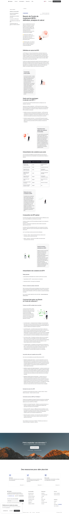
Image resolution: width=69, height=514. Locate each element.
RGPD (30, 512)
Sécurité (33, 512)
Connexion (50, 1)
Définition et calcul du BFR (14, 11)
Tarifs (32, 1)
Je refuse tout (5, 510)
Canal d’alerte (38, 512)
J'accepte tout (16, 510)
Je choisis (11, 510)
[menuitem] (15, 11)
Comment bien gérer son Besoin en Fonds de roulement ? (15, 24)
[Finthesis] (10, 1)
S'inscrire (21, 500)
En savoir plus (8, 507)
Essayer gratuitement (56, 1)
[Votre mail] (15, 501)
